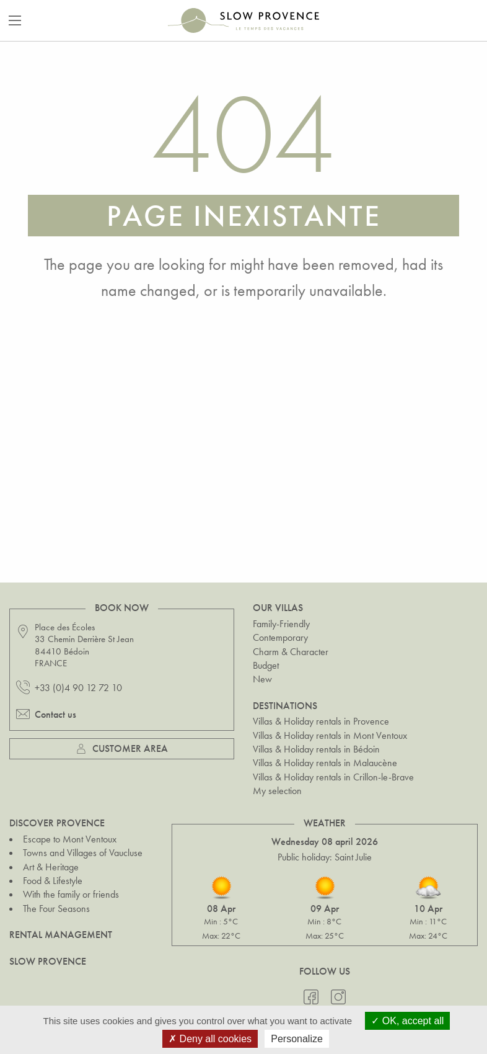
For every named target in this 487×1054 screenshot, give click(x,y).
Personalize (297, 1039)
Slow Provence (47, 961)
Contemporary (280, 637)
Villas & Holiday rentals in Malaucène (325, 762)
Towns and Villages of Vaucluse (83, 852)
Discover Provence (57, 822)
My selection (277, 790)
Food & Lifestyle (52, 880)
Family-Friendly (281, 623)
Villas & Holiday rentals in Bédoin (316, 749)
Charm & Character (290, 651)
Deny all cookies (210, 1039)
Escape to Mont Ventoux (69, 839)
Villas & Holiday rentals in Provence (321, 721)
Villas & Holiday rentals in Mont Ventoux (330, 735)
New (262, 679)
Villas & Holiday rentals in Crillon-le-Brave (333, 777)
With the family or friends (71, 894)
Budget (266, 665)
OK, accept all (407, 1021)
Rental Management (60, 934)
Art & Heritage (51, 866)
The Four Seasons (56, 908)
